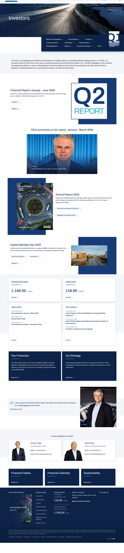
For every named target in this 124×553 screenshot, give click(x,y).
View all (14, 307)
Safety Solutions (63, 6)
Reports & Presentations (53, 49)
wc (105, 511)
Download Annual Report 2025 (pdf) (67, 218)
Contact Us (39, 506)
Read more (14, 387)
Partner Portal (100, 1)
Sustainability (75, 6)
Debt (99, 56)
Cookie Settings (35, 547)
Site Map (43, 547)
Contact (110, 1)
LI (104, 505)
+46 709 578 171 (40, 460)
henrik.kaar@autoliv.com (97, 464)
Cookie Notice (27, 547)
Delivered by (110, 548)
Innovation (87, 6)
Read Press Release (18, 266)
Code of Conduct (41, 524)
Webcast (14, 119)
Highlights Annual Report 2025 (66, 225)
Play (35, 176)
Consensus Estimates (83, 56)
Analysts (67, 56)
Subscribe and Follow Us (52, 547)
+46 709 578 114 (95, 460)
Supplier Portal (40, 533)
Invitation (14, 112)
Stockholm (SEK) (60, 517)
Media (113, 6)
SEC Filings (68, 53)
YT (109, 505)
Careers (96, 6)
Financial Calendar (52, 53)
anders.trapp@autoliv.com (43, 464)
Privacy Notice (19, 547)
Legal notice (11, 547)
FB (100, 505)
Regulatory (61, 547)
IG (100, 511)
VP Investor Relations (38, 456)
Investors (105, 6)
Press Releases (73, 49)
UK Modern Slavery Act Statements (74, 547)
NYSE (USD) (57, 504)
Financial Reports (41, 520)
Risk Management (51, 56)
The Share (88, 49)
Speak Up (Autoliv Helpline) (41, 528)
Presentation (34, 266)
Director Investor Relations (95, 456)
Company (51, 6)
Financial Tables (84, 53)
